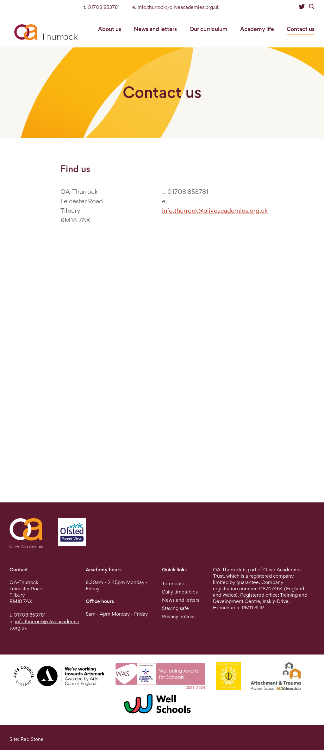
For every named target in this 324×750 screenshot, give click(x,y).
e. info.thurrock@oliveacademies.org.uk (176, 7)
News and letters (155, 29)
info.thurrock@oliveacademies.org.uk (215, 210)
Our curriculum (208, 29)
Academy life (257, 29)
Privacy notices (179, 616)
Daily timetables (180, 592)
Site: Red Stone (26, 739)
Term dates (174, 584)
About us (109, 29)
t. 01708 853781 (102, 7)
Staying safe (175, 608)
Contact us (301, 29)
